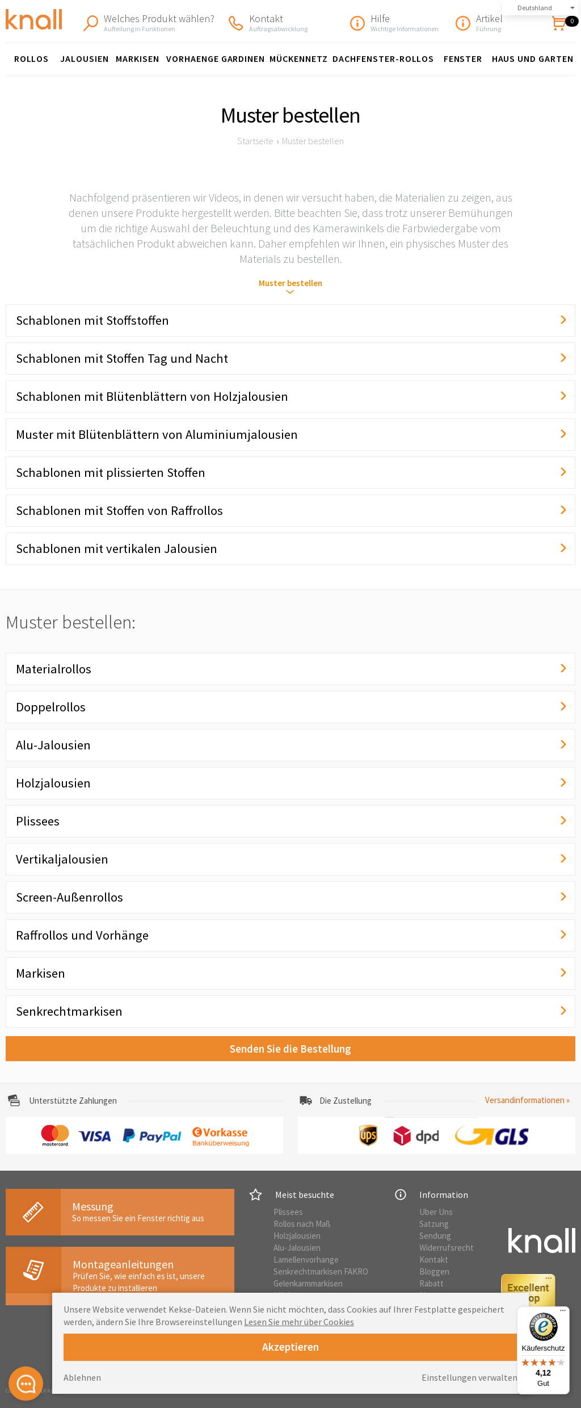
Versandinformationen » (527, 1100)
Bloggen (434, 1271)
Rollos (31, 58)
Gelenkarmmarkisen (308, 1283)
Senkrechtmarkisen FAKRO (320, 1271)
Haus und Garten (533, 58)
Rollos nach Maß (302, 1223)
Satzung (434, 1223)
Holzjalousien (297, 1235)
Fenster (463, 58)
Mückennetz (299, 58)
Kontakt (433, 1259)
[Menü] (563, 1313)
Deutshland (534, 7)
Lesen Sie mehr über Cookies (299, 1321)
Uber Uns (436, 1211)
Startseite (255, 140)
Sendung (435, 1235)
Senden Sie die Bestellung (290, 1048)
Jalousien (84, 58)
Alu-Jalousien (297, 1247)
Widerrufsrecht (446, 1247)
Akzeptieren (290, 1346)
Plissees (288, 1211)
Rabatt (431, 1283)
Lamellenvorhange (306, 1259)
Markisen (137, 58)
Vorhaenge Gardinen (215, 58)
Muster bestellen (290, 283)
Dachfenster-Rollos (383, 58)
